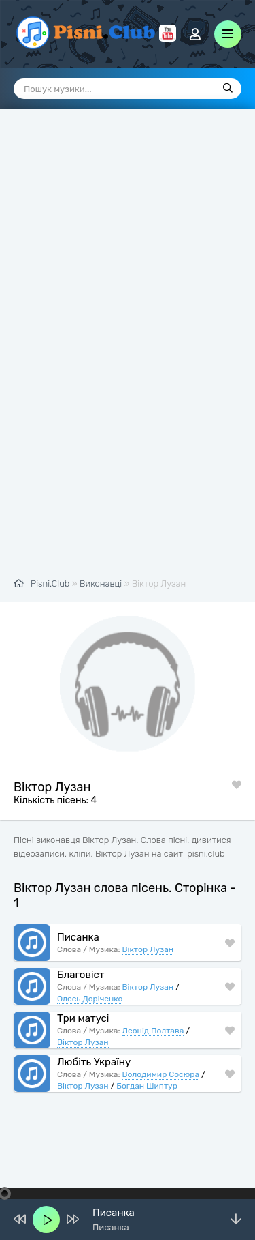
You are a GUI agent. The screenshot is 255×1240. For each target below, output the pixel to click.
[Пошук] (227, 88)
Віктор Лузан (148, 949)
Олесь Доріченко (89, 998)
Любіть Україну (94, 1061)
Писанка (78, 936)
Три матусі (83, 1018)
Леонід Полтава (153, 1030)
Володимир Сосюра (161, 1073)
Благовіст (80, 974)
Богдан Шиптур (146, 1085)
